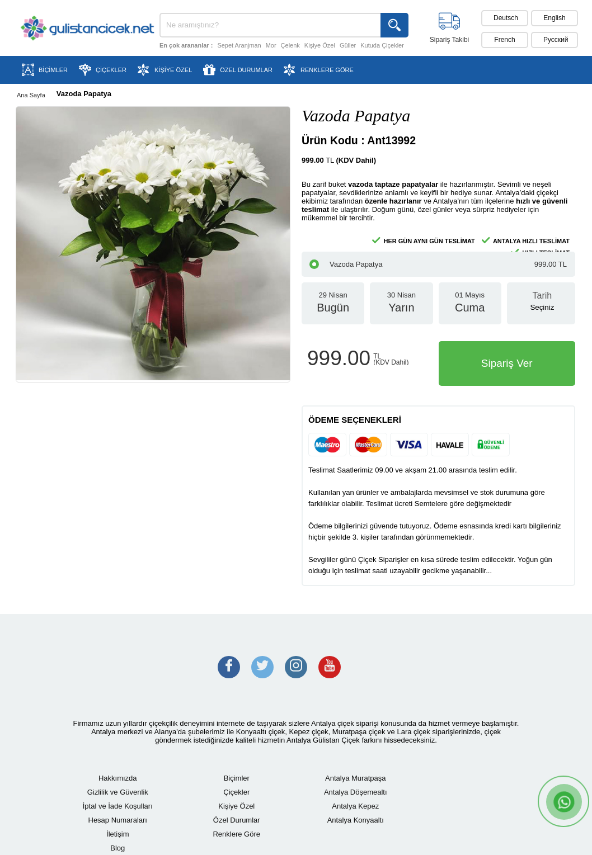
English (554, 18)
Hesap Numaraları (118, 820)
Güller (348, 45)
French (504, 40)
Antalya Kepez (355, 806)
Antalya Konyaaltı (355, 820)
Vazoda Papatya (438, 264)
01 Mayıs (470, 307)
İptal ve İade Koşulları (118, 806)
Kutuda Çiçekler (382, 45)
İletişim (117, 834)
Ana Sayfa (31, 95)
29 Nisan (333, 307)
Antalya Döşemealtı (355, 792)
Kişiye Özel (319, 45)
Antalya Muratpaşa (355, 778)
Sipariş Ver (507, 363)
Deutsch (506, 18)
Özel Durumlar (236, 820)
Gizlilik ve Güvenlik (117, 792)
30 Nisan (401, 307)
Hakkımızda (117, 778)
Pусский (555, 40)
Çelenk (290, 45)
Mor (271, 45)
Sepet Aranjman (239, 45)
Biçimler (237, 778)
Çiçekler (236, 792)
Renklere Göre (236, 834)
